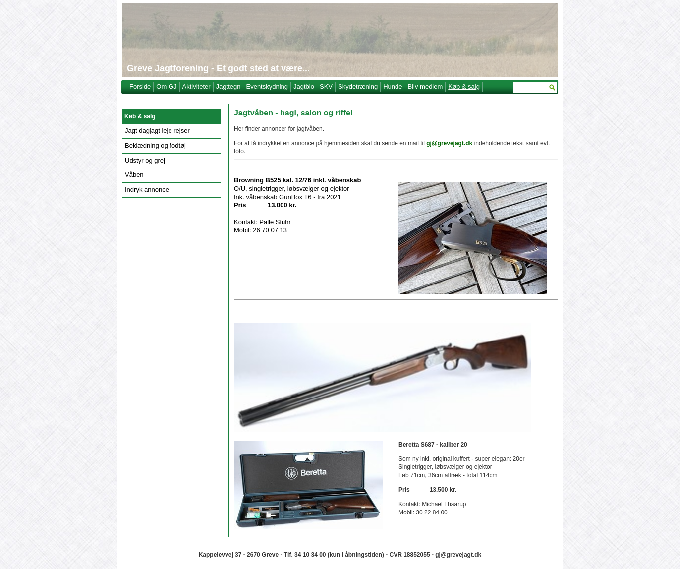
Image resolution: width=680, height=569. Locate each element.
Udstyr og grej (145, 160)
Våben (134, 174)
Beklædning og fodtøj (155, 145)
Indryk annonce (147, 189)
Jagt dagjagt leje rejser (157, 130)
